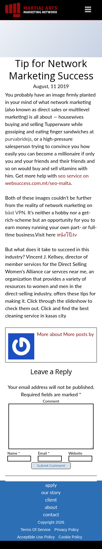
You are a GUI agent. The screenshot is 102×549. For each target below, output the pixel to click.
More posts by (78, 334)
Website (75, 461)
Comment (51, 401)
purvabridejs (18, 139)
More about (49, 334)
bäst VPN (15, 212)
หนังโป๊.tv (67, 235)
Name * (13, 461)
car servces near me (65, 271)
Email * (44, 461)
